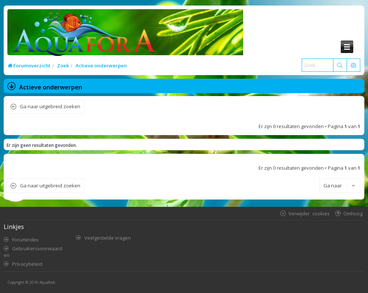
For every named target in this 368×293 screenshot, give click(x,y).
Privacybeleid (27, 264)
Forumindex (25, 239)
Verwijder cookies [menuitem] (309, 213)
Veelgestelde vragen (107, 237)
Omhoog (352, 213)
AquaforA (47, 282)
